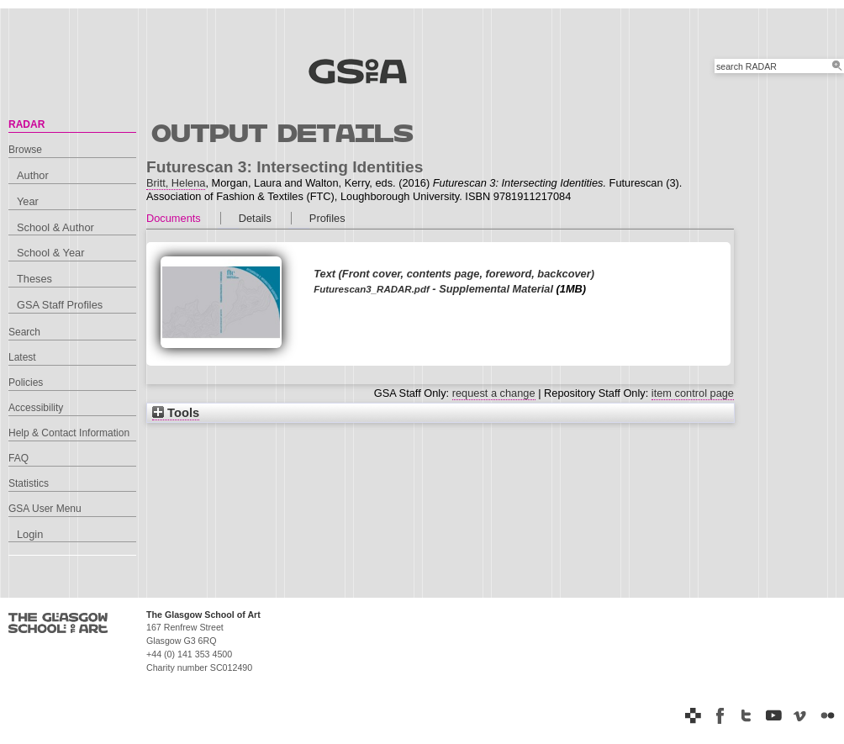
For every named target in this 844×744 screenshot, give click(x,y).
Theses (34, 278)
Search (24, 332)
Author (33, 175)
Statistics (28, 483)
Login (30, 534)
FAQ (18, 458)
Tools (175, 412)
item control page (692, 393)
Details (255, 218)
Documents (173, 218)
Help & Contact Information (68, 433)
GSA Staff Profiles (60, 304)
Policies (25, 382)
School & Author (55, 227)
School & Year (50, 252)
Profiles (327, 218)
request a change (493, 393)
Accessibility (35, 408)
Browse (25, 150)
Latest (22, 357)
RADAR (26, 124)
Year (28, 201)
